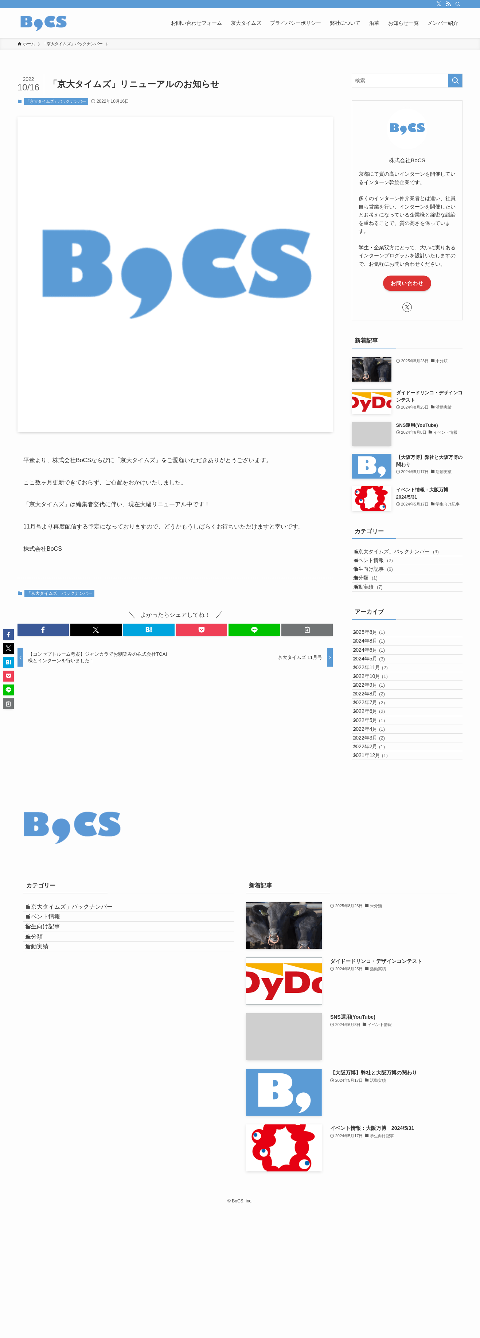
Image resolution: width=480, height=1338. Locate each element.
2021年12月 (376, 879)
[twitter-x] (439, 4)
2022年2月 (375, 864)
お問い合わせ (407, 283)
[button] (43, 630)
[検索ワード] (407, 80)
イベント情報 (381, 570)
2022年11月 (376, 728)
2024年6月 (375, 698)
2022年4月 (375, 834)
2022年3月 (375, 849)
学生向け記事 (381, 585)
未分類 (373, 600)
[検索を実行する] (455, 80)
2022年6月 (375, 804)
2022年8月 (375, 773)
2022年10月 (376, 743)
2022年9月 (375, 758)
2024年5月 (375, 712)
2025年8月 (375, 667)
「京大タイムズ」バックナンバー (56, 101)
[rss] (448, 4)
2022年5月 (375, 819)
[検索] (458, 4)
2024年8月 (375, 682)
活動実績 (375, 615)
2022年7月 (375, 788)
